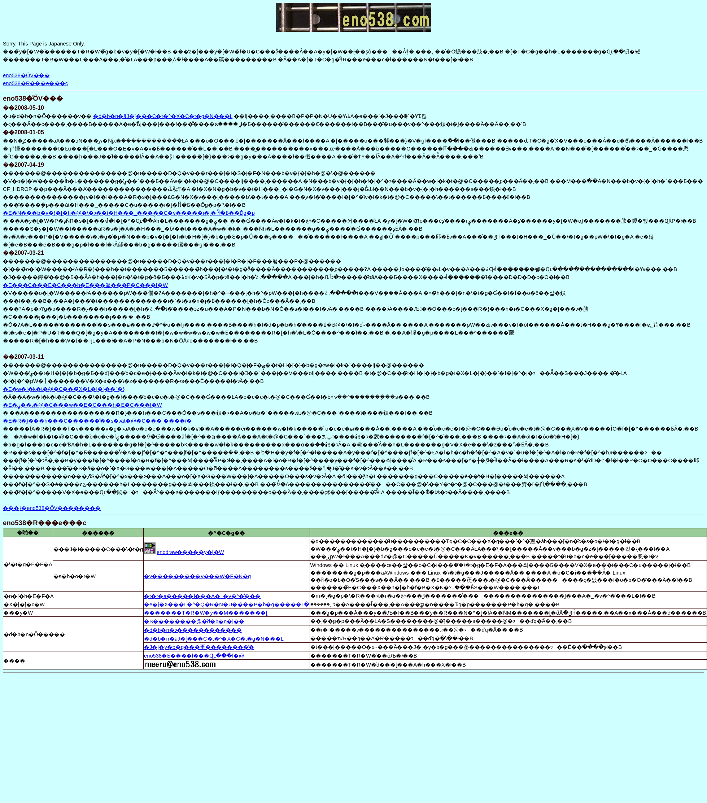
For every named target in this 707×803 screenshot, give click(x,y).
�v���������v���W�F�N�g (197, 576)
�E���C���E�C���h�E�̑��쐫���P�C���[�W (85, 285)
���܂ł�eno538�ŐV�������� (52, 508)
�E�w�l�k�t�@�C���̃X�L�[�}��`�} (64, 389)
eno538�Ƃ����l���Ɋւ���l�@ (194, 656)
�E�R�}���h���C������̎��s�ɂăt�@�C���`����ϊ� (97, 421)
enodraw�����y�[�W (190, 552)
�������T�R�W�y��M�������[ (205, 613)
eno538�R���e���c (35, 83)
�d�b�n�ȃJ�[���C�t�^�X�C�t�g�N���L (162, 116)
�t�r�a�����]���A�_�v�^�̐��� (202, 596)
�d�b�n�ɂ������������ (192, 630)
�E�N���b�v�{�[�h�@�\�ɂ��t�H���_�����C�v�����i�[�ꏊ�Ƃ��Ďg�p (129, 213)
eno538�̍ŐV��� (26, 75)
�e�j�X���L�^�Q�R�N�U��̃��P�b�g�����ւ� (226, 604)
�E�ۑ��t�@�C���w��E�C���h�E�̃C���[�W (82, 405)
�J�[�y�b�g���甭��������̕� (199, 647)
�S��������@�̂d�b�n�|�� (194, 621)
